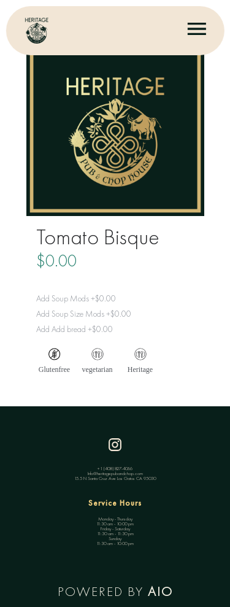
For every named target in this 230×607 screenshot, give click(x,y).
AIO (160, 591)
